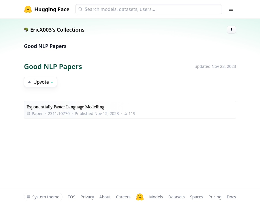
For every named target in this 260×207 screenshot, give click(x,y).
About (105, 197)
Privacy (87, 197)
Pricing (214, 197)
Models (156, 197)
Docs (231, 197)
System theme (43, 197)
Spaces (196, 197)
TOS (71, 197)
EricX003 (41, 29)
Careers (123, 197)
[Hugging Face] (140, 197)
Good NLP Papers (45, 46)
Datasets (176, 197)
